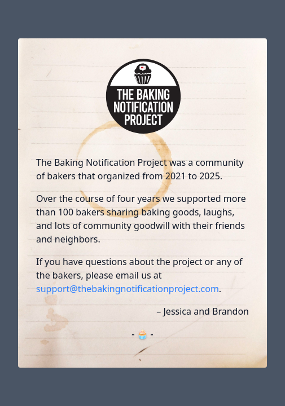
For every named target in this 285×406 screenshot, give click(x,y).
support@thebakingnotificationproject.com (127, 289)
